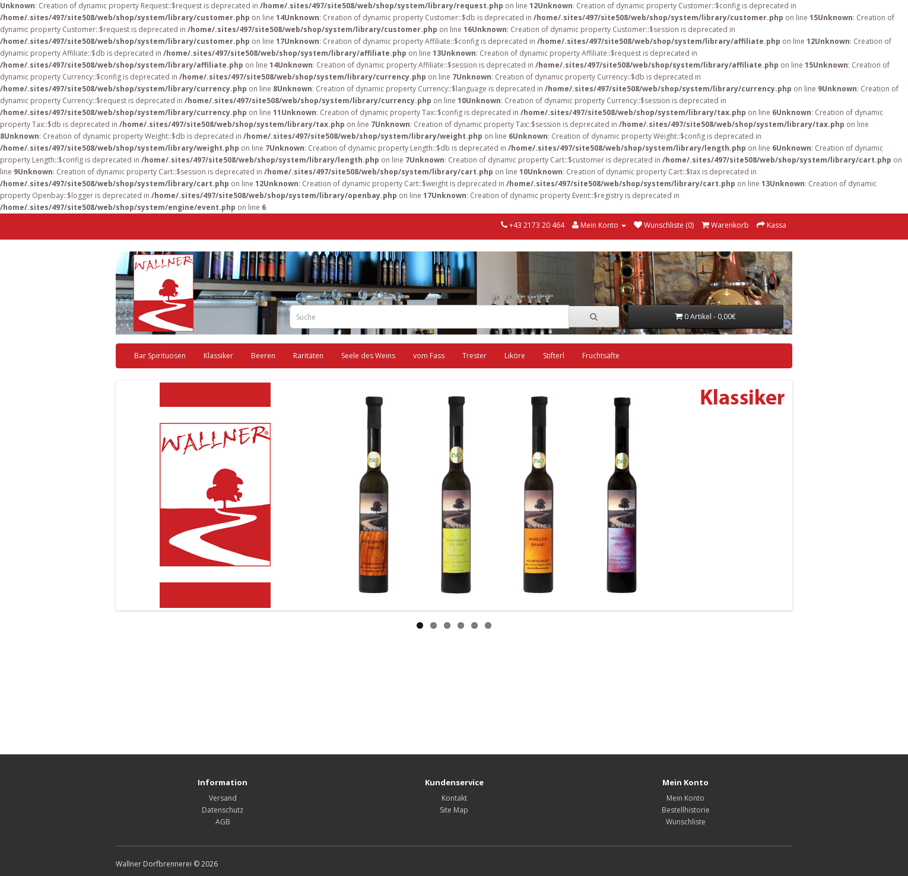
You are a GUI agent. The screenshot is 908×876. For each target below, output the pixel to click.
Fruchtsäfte (601, 356)
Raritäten (308, 356)
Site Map (454, 810)
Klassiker (218, 356)
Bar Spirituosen (160, 356)
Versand (223, 798)
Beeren (263, 356)
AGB (222, 822)
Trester (474, 356)
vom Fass (429, 356)
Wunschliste (686, 822)
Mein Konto (685, 798)
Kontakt (454, 798)
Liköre (514, 356)
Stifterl (553, 356)
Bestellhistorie (686, 810)
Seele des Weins (368, 356)
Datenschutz (222, 810)
